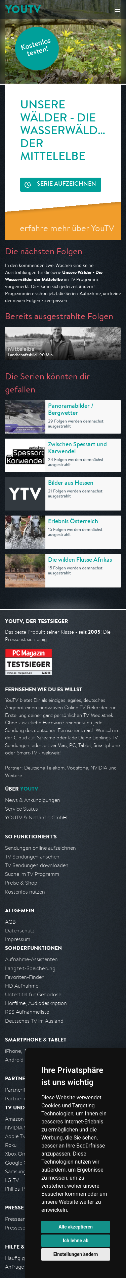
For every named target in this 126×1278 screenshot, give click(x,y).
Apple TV (15, 1136)
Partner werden (23, 1098)
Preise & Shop (21, 882)
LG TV (12, 1180)
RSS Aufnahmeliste (27, 1011)
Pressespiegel (20, 1227)
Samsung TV (19, 1171)
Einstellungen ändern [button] (75, 1254)
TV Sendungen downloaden (37, 865)
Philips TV (16, 1188)
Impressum (17, 939)
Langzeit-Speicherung (30, 968)
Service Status (21, 808)
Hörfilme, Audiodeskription (36, 1003)
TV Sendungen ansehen (32, 856)
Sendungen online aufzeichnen (40, 847)
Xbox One (16, 1153)
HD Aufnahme (21, 985)
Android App (19, 1059)
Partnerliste (18, 1089)
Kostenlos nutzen (25, 891)
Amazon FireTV (22, 1118)
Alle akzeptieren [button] (75, 1226)
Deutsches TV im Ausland (34, 1020)
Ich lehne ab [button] (75, 1240)
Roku (10, 1145)
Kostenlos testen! (36, 48)
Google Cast (19, 1162)
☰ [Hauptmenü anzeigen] (118, 9)
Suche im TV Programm (32, 874)
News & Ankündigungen (32, 800)
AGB (10, 921)
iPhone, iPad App (24, 1051)
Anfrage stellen (23, 1266)
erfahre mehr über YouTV (67, 228)
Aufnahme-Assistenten (31, 959)
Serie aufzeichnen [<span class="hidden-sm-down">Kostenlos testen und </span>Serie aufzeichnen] (66, 184)
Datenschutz (20, 930)
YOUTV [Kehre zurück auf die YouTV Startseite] (23, 9)
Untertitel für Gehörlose (33, 994)
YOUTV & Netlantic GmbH (36, 817)
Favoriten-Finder (24, 977)
